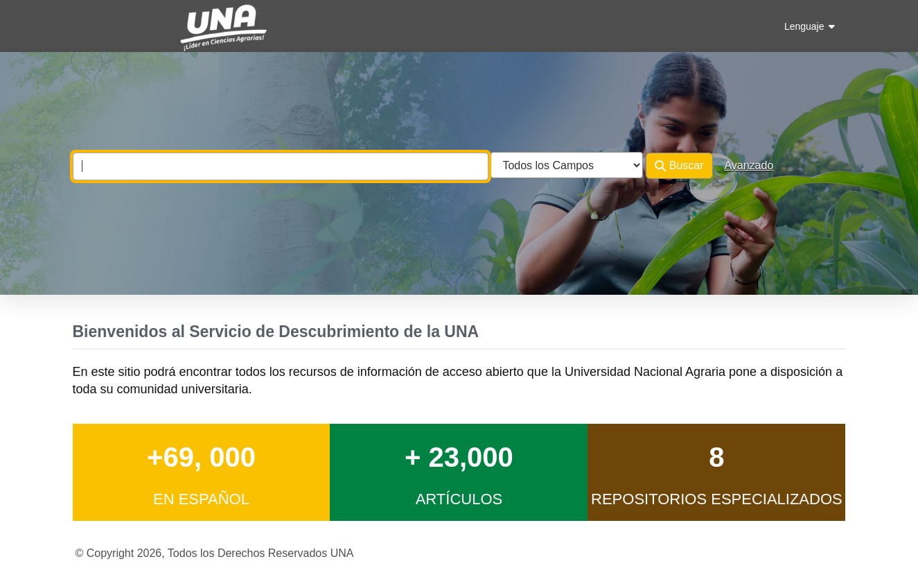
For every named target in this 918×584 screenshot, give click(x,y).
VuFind (97, 23)
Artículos (459, 499)
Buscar (679, 165)
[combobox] (280, 166)
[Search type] (567, 165)
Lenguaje (809, 26)
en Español (201, 499)
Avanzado (748, 165)
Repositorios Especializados (716, 499)
